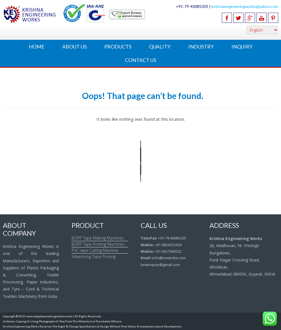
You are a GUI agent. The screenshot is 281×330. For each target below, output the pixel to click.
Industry (201, 46)
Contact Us (140, 60)
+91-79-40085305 (172, 238)
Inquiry (242, 46)
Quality (160, 46)
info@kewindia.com (169, 257)
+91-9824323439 (168, 244)
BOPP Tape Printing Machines (98, 244)
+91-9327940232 (168, 251)
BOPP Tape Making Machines (98, 238)
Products (117, 46)
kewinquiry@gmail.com (160, 264)
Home (37, 46)
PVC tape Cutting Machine (95, 250)
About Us (74, 46)
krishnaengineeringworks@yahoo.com (244, 6)
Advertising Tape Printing (94, 256)
